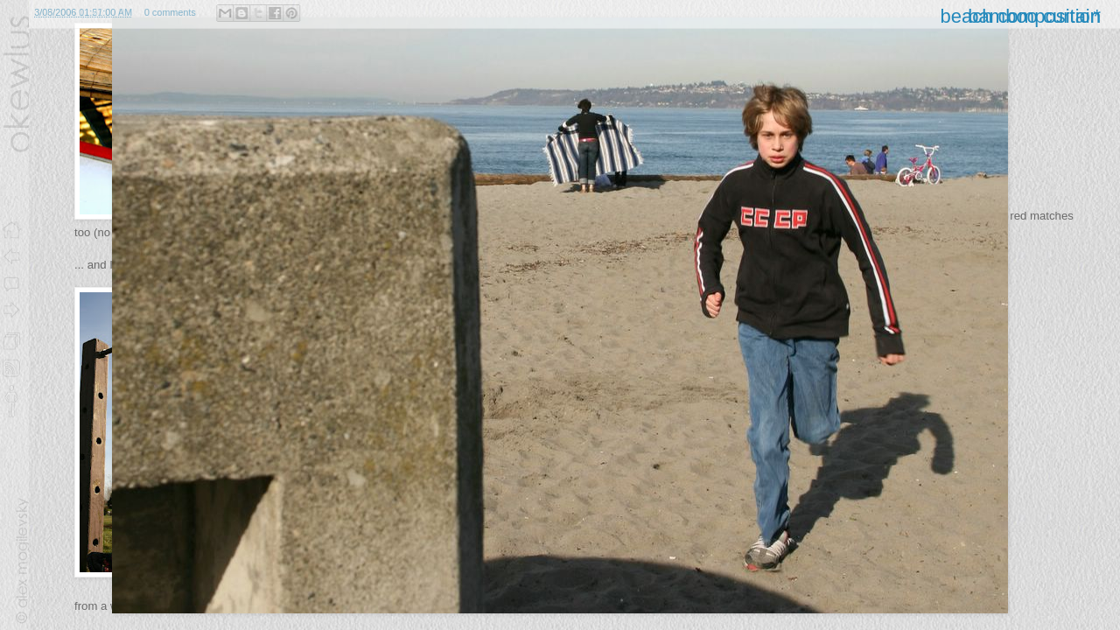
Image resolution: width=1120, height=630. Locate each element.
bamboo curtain (1034, 16)
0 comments (170, 12)
